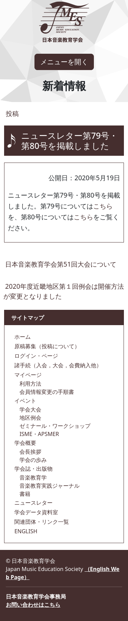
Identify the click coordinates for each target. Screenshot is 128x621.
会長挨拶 (29, 451)
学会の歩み (32, 460)
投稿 (11, 113)
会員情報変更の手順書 (46, 392)
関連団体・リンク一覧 (41, 521)
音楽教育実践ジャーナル (49, 485)
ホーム (22, 336)
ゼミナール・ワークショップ (54, 426)
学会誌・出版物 (33, 468)
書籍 (24, 494)
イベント (24, 400)
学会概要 (24, 443)
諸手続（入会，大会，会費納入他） (57, 365)
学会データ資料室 (35, 512)
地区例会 (29, 417)
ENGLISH (25, 531)
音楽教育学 (32, 477)
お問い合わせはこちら (33, 604)
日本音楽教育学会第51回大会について (60, 264)
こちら (103, 206)
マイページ (27, 375)
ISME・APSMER (38, 434)
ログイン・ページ (35, 355)
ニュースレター (33, 502)
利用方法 (29, 383)
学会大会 (29, 409)
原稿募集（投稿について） (46, 346)
